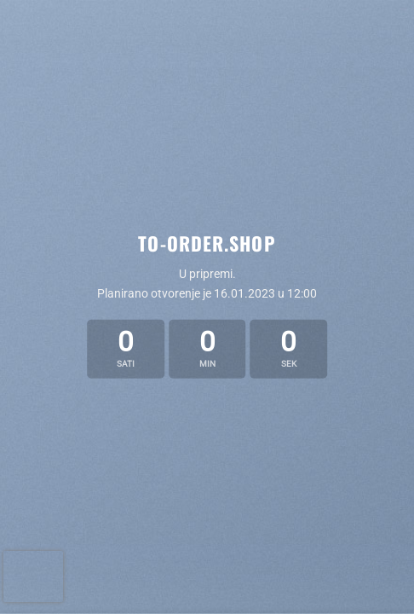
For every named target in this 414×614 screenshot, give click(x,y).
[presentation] (33, 576)
